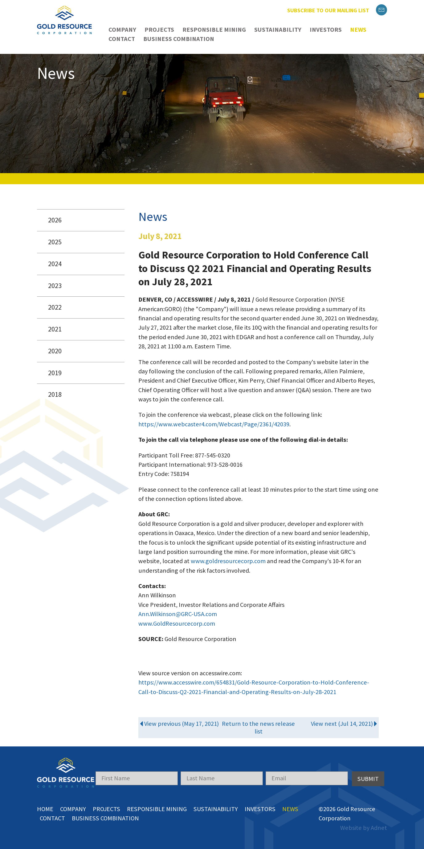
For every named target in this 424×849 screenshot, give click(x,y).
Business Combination (178, 39)
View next (344, 724)
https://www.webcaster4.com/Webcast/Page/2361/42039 (213, 424)
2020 (55, 351)
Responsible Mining (214, 30)
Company (122, 30)
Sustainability (277, 30)
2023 (55, 285)
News (358, 30)
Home (45, 809)
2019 (55, 372)
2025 (55, 242)
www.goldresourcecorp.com (228, 561)
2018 (55, 394)
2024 (55, 263)
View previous (179, 724)
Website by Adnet (363, 828)
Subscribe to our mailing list (328, 10)
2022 (55, 307)
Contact (121, 39)
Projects (159, 30)
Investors (326, 30)
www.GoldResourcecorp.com (176, 623)
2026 (55, 220)
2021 (55, 329)
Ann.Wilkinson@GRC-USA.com (177, 614)
